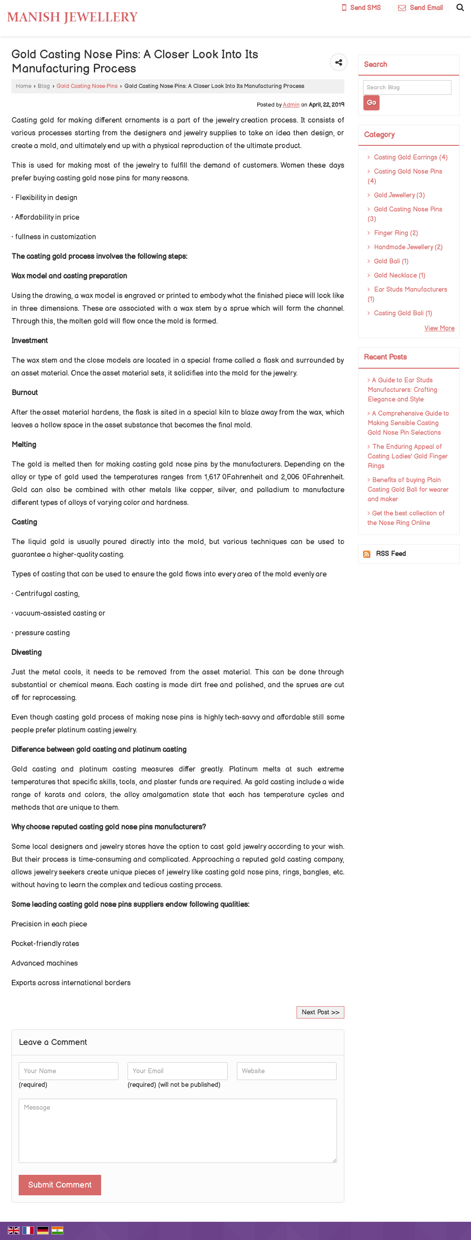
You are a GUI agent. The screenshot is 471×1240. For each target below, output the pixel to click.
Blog (44, 86)
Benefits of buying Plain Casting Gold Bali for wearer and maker (408, 489)
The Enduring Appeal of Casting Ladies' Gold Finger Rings (408, 456)
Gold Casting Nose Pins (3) (405, 214)
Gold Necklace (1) (396, 275)
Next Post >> (320, 1012)
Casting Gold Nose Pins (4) (405, 176)
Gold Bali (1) (388, 261)
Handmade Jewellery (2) (405, 247)
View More (440, 328)
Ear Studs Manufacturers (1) (407, 294)
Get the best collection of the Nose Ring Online (406, 518)
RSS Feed (391, 554)
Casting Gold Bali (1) (400, 313)
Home (23, 86)
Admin (291, 105)
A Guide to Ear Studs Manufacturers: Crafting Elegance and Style (402, 389)
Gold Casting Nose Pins (87, 86)
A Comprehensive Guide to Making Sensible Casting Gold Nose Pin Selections (408, 423)
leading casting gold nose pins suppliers (97, 904)
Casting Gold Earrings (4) (408, 157)
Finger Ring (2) (393, 233)
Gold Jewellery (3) (396, 195)
